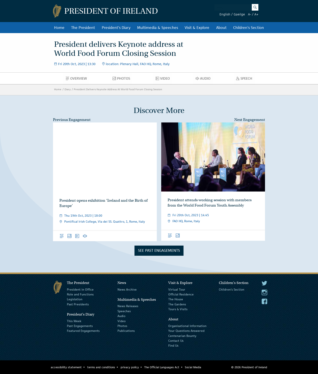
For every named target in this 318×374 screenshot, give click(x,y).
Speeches (124, 311)
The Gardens (177, 304)
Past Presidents (78, 304)
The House (175, 299)
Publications (126, 331)
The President (83, 27)
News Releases (127, 306)
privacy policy (130, 367)
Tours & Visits (177, 309)
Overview (77, 79)
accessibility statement (66, 367)
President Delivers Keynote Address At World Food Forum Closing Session (118, 89)
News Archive (127, 289)
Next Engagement (249, 119)
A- (249, 14)
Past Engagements (80, 326)
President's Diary (116, 27)
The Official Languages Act (161, 367)
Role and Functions (80, 294)
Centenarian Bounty (182, 336)
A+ (256, 14)
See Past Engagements (159, 250)
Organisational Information (187, 326)
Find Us (173, 346)
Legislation (74, 299)
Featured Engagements (83, 331)
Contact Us (176, 341)
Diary (67, 89)
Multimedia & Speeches (157, 27)
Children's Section (248, 27)
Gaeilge (239, 14)
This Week (74, 321)
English (225, 14)
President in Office (80, 289)
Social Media (193, 367)
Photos (122, 79)
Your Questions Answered (186, 331)
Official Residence (181, 294)
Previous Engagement (72, 119)
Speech (245, 79)
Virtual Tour (176, 289)
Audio (204, 79)
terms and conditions (101, 367)
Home (59, 27)
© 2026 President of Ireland (249, 367)
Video (164, 79)
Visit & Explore (197, 27)
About (221, 27)
